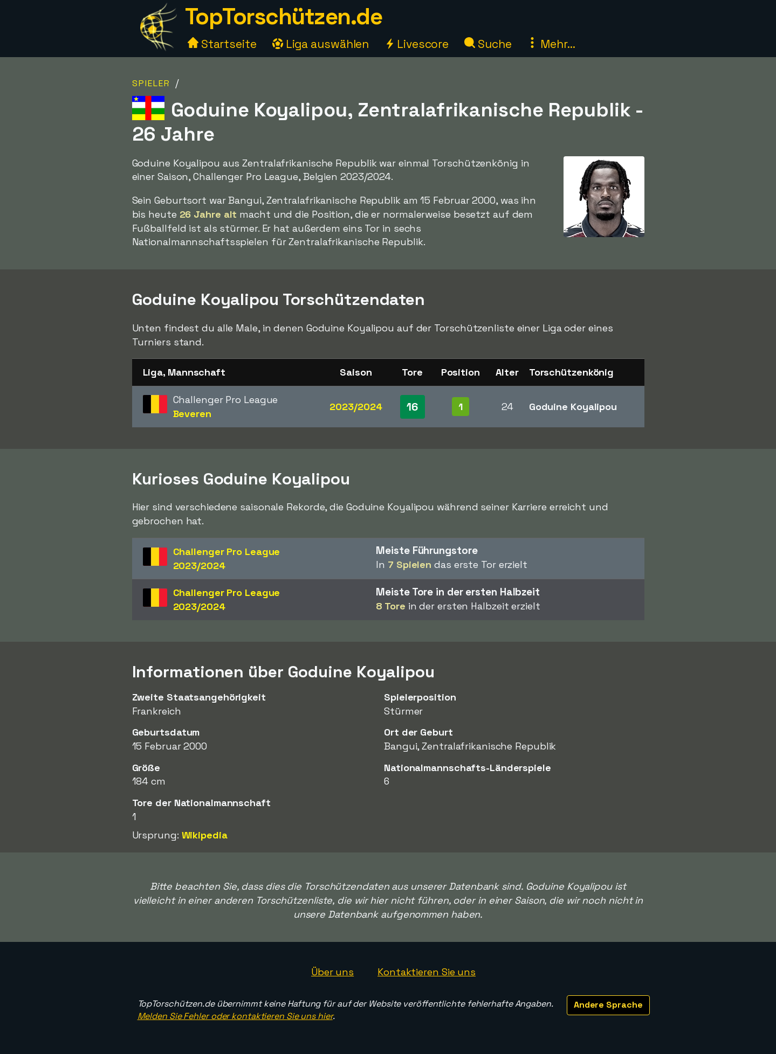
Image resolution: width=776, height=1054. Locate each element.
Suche (487, 44)
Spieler (151, 83)
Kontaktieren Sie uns (426, 972)
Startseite (222, 44)
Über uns (332, 972)
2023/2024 (355, 406)
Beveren (192, 413)
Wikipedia (205, 835)
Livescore (416, 44)
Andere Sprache (608, 1004)
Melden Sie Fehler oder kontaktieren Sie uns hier (235, 1016)
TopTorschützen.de (283, 16)
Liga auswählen (320, 44)
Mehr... (551, 44)
